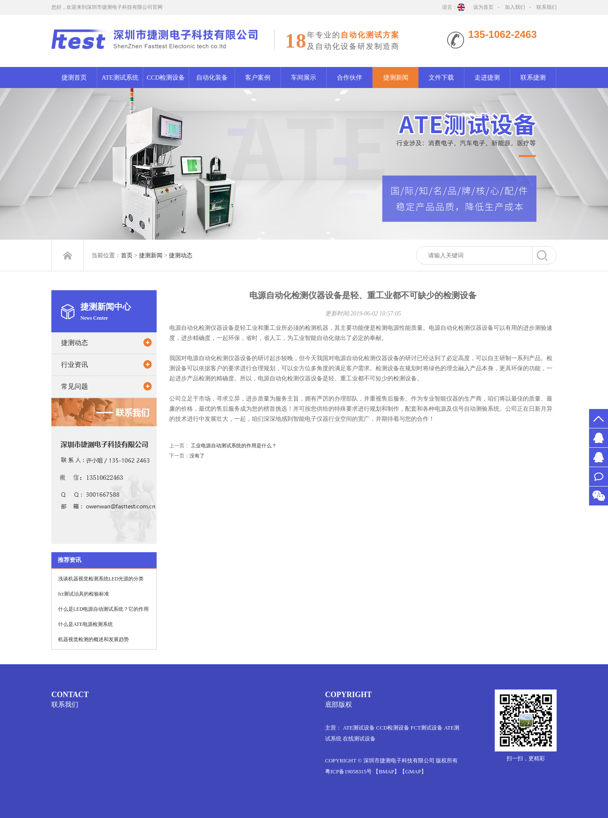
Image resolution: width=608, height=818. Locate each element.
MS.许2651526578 (598, 437)
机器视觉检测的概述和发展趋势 (93, 645)
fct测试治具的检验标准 (83, 599)
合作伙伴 (349, 77)
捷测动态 (180, 255)
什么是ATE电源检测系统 (85, 630)
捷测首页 (74, 77)
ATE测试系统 (120, 77)
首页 (127, 255)
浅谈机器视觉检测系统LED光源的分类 (101, 584)
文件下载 (441, 77)
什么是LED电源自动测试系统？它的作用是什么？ (103, 617)
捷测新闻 (395, 77)
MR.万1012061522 (598, 457)
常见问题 (74, 392)
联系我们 (546, 7)
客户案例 (257, 77)
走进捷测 (487, 77)
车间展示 (303, 77)
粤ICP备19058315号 (348, 771)
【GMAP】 (413, 771)
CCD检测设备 (166, 77)
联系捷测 (533, 77)
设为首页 (483, 7)
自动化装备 (212, 77)
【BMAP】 (386, 771)
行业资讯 (74, 370)
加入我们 (515, 7)
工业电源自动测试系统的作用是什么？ (234, 451)
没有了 (197, 461)
